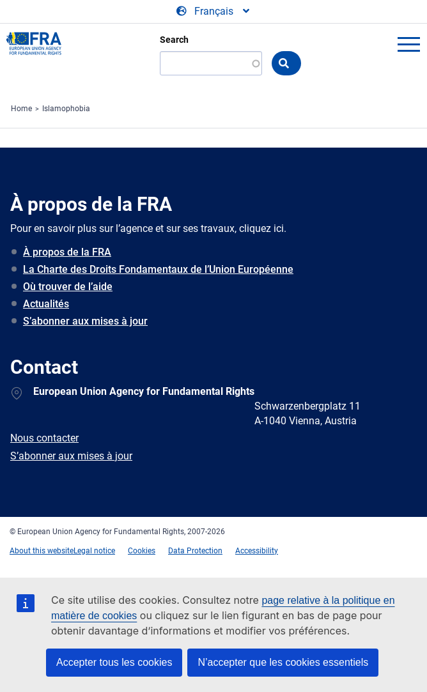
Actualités (46, 304)
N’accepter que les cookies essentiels (283, 662)
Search (174, 40)
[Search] (211, 63)
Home (21, 108)
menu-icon (408, 44)
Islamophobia (66, 108)
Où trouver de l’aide (68, 287)
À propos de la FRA (67, 252)
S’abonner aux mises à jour (85, 321)
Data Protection (195, 550)
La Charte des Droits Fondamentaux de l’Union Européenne (158, 269)
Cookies (141, 550)
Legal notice (94, 550)
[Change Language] (213, 11)
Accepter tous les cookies (114, 662)
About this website (42, 550)
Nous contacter (44, 438)
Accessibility (256, 550)
